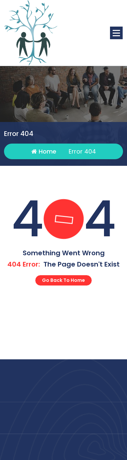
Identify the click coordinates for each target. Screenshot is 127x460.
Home (43, 152)
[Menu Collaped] (116, 33)
